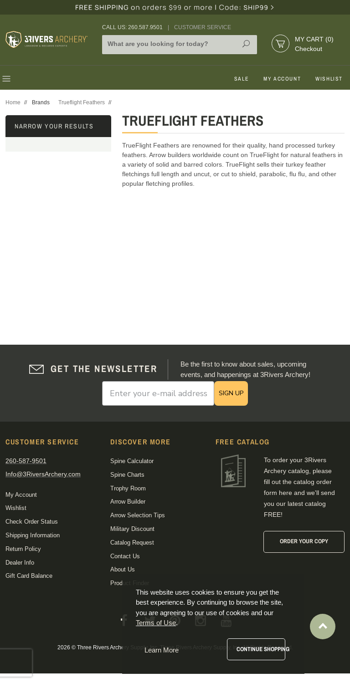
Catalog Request (132, 542)
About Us (122, 569)
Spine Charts (127, 474)
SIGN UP (231, 393)
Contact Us (125, 556)
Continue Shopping (261, 649)
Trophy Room (128, 488)
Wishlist (329, 78)
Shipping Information (32, 535)
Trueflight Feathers (81, 102)
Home (13, 102)
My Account (282, 78)
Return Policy (23, 548)
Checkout (308, 48)
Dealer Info (19, 562)
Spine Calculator (132, 461)
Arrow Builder (127, 501)
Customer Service (202, 27)
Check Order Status (31, 521)
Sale (241, 78)
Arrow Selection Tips (137, 515)
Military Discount (132, 528)
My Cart (314, 39)
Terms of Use (156, 623)
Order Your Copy (304, 541)
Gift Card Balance (28, 575)
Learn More (161, 650)
